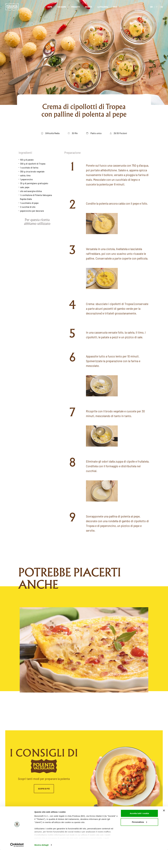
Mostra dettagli (41, 845)
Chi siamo (61, 7)
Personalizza (139, 822)
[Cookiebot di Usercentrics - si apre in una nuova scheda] (17, 845)
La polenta (102, 7)
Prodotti (75, 7)
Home (50, 7)
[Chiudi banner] (164, 810)
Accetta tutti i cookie (139, 813)
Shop (115, 7)
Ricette (88, 7)
